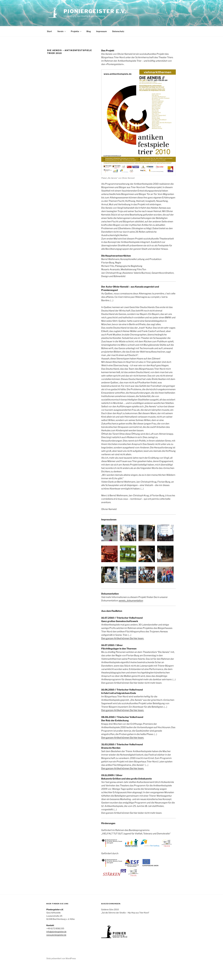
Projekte (76, 31)
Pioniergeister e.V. (95, 11)
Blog (88, 31)
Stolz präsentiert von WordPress (61, 958)
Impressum (101, 31)
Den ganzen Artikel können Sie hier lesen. (122, 638)
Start (49, 31)
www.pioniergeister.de (56, 935)
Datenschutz (118, 31)
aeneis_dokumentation (131, 600)
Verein (61, 31)
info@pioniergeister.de (56, 931)
